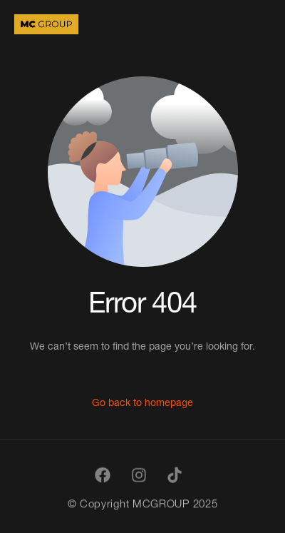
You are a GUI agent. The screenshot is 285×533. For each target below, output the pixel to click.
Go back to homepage (142, 402)
